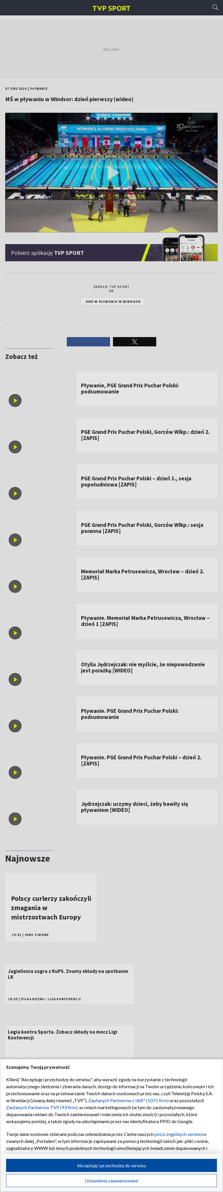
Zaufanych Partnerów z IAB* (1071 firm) (128, 1100)
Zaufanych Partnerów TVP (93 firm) (42, 1107)
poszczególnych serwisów (180, 1134)
